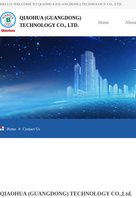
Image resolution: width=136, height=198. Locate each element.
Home (103, 22)
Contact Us (31, 129)
